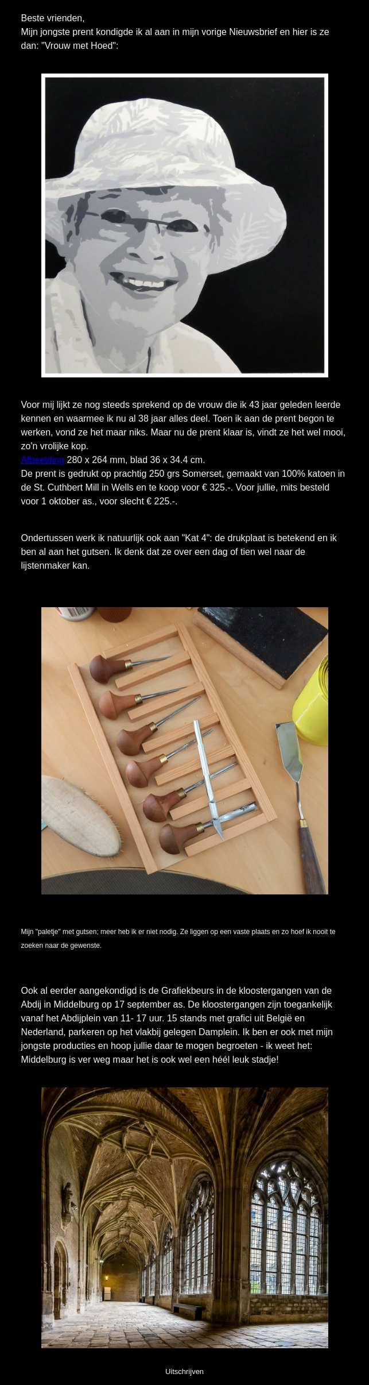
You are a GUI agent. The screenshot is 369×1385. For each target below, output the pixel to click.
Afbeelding (43, 460)
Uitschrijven (184, 1371)
